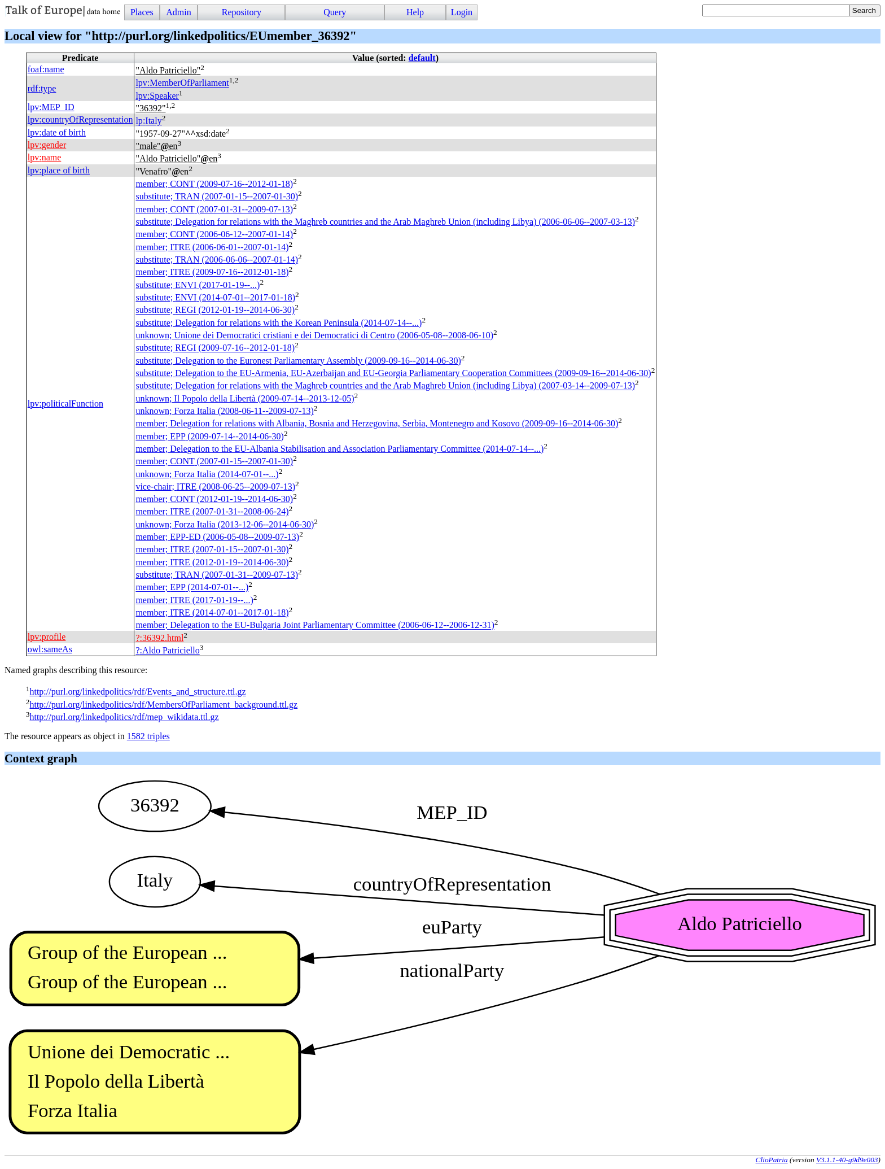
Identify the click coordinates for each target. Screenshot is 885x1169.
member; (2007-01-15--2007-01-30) (214, 461)
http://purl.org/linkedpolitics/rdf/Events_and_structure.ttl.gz (137, 692)
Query (334, 12)
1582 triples (148, 736)
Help (415, 12)
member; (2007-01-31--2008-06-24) (211, 512)
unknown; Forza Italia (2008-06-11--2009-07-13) (224, 411)
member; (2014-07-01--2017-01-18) (211, 612)
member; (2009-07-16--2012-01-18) (214, 184)
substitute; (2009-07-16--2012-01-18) (215, 348)
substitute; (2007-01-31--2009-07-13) (216, 574)
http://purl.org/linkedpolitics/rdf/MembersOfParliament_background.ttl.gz (163, 704)
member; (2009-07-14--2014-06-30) (209, 436)
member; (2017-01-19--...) (194, 600)
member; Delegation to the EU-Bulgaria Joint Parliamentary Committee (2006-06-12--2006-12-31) (314, 625)
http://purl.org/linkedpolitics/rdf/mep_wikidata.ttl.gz (123, 717)
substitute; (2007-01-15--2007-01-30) (216, 197)
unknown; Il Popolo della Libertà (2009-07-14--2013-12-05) (244, 398)
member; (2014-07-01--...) (191, 587)
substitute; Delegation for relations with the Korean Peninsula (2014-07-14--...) (278, 323)
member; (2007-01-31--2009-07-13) (214, 209)
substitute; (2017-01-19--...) (197, 285)
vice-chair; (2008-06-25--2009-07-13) (215, 486)
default (422, 58)
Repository (241, 12)
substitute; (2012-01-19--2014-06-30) (215, 310)
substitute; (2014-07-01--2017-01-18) (215, 297)
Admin (178, 12)
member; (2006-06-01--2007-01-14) (211, 247)
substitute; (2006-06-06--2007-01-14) (216, 259)
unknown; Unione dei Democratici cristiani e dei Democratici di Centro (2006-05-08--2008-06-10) (314, 335)
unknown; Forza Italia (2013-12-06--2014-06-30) (224, 524)
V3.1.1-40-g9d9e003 (847, 1159)
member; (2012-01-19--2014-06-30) (214, 499)
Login (461, 12)
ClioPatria (772, 1159)
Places (142, 12)
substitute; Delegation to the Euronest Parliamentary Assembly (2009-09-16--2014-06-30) (298, 360)
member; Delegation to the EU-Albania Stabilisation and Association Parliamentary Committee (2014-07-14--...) (339, 448)
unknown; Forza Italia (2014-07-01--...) (206, 474)
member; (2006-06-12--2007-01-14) (214, 234)
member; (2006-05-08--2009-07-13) (217, 537)
